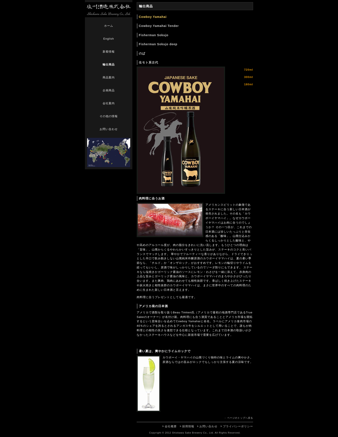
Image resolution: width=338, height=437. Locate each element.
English (108, 38)
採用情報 (188, 426)
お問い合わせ (109, 129)
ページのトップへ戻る (240, 418)
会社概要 (171, 426)
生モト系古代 (148, 62)
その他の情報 (109, 116)
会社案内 (109, 103)
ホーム (108, 25)
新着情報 (109, 51)
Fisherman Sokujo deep (158, 44)
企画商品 (109, 90)
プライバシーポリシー (238, 426)
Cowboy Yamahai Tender (159, 26)
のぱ (142, 53)
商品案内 (109, 77)
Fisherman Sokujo (153, 35)
